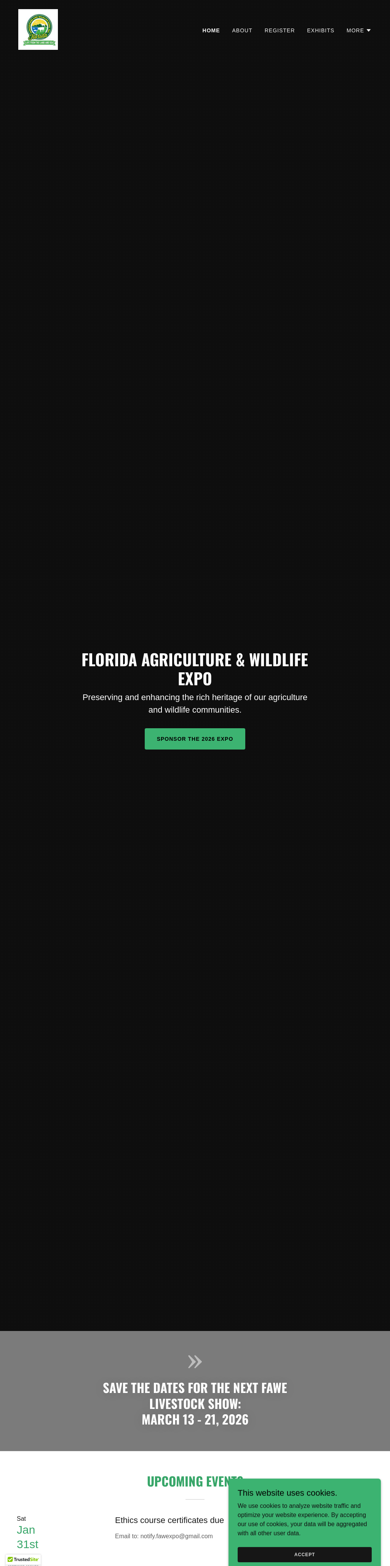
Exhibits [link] (320, 30)
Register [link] (280, 30)
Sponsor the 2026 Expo (195, 739)
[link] (38, 29)
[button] (359, 30)
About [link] (242, 30)
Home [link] (211, 30)
